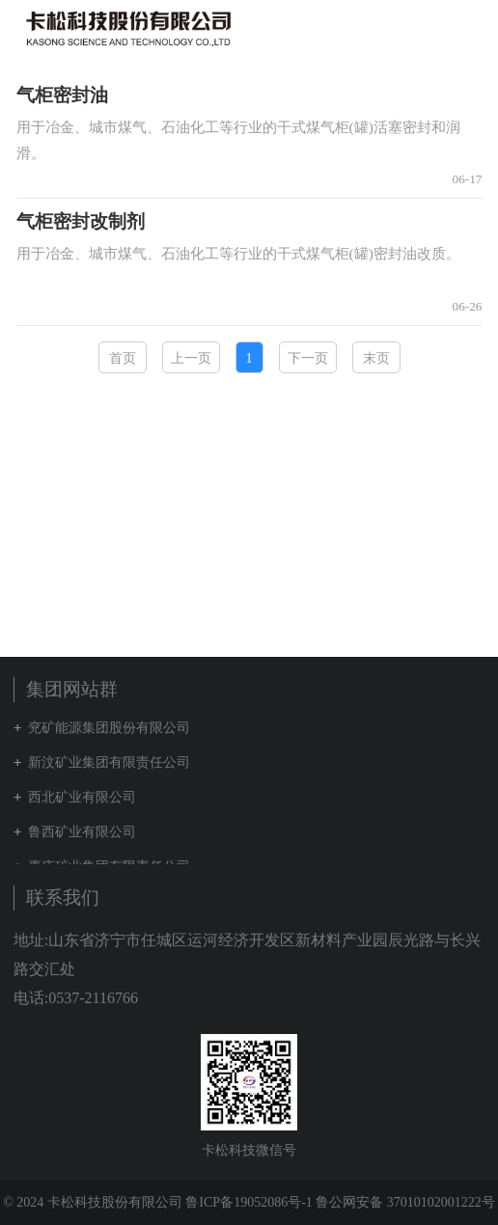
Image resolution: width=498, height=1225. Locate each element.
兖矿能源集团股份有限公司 (109, 728)
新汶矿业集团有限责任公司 (109, 762)
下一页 (308, 358)
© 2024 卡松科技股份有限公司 (92, 1202)
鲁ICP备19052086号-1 (248, 1202)
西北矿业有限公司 (82, 797)
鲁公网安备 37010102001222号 (405, 1202)
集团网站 (434, 28)
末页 (376, 358)
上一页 (191, 358)
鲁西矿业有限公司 (82, 832)
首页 (122, 358)
